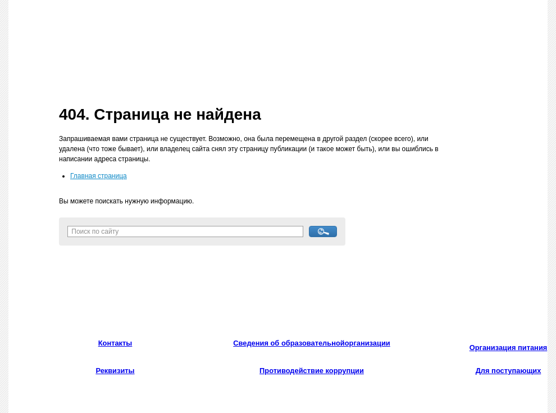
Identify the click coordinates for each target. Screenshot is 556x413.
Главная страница (98, 176)
